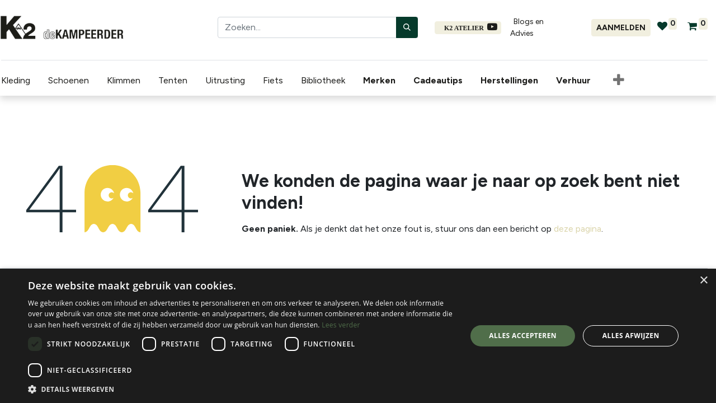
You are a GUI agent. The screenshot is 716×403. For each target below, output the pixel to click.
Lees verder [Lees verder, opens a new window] (341, 325)
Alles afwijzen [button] (631, 335)
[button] (617, 80)
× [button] (703, 281)
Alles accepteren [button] (523, 335)
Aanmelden (621, 27)
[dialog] (358, 336)
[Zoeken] (407, 27)
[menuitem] (380, 80)
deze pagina (577, 228)
